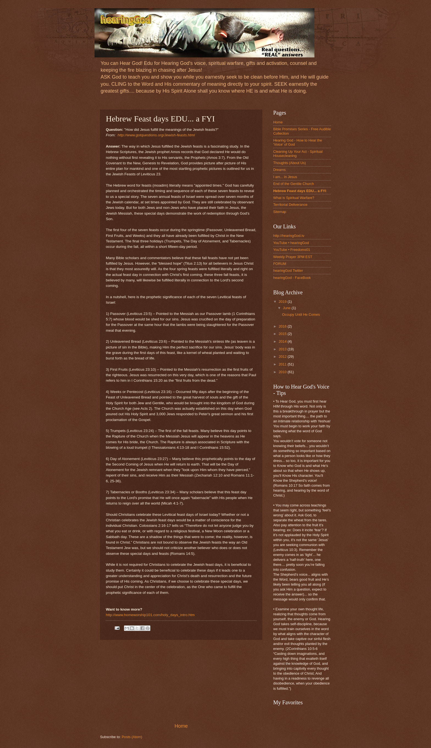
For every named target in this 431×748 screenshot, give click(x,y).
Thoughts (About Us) (289, 163)
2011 (283, 364)
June (287, 308)
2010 (283, 372)
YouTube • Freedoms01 (291, 250)
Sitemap (279, 212)
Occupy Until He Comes (301, 314)
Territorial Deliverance (290, 205)
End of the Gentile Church (293, 184)
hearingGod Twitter (288, 270)
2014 (283, 341)
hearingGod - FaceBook (292, 278)
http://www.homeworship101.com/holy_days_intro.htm (150, 615)
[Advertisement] (181, 681)
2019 (283, 302)
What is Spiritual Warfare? (293, 198)
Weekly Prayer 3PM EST (292, 257)
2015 (283, 334)
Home (181, 726)
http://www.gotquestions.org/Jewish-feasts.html (156, 135)
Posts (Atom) (132, 737)
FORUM (279, 264)
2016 (283, 326)
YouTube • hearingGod (291, 243)
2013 (283, 349)
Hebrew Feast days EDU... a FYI (299, 191)
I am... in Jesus (285, 177)
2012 (283, 356)
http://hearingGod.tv (288, 236)
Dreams (279, 170)
